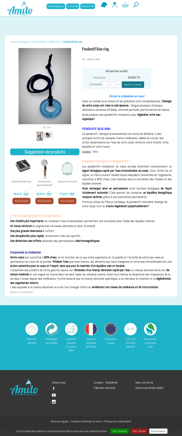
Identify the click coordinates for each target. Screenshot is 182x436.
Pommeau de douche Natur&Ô (44, 183)
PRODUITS (54, 41)
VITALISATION (87, 6)
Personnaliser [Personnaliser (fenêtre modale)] (158, 431)
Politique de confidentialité (117, 421)
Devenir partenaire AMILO (149, 387)
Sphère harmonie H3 (67, 181)
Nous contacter (144, 382)
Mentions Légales (60, 421)
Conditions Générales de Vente (86, 421)
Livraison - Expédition (106, 382)
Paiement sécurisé (104, 387)
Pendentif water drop (21, 181)
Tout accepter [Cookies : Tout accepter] (119, 431)
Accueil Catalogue (20, 41)
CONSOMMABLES (55, 6)
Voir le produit (21, 201)
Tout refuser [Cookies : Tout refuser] (139, 431)
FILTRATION (72, 6)
